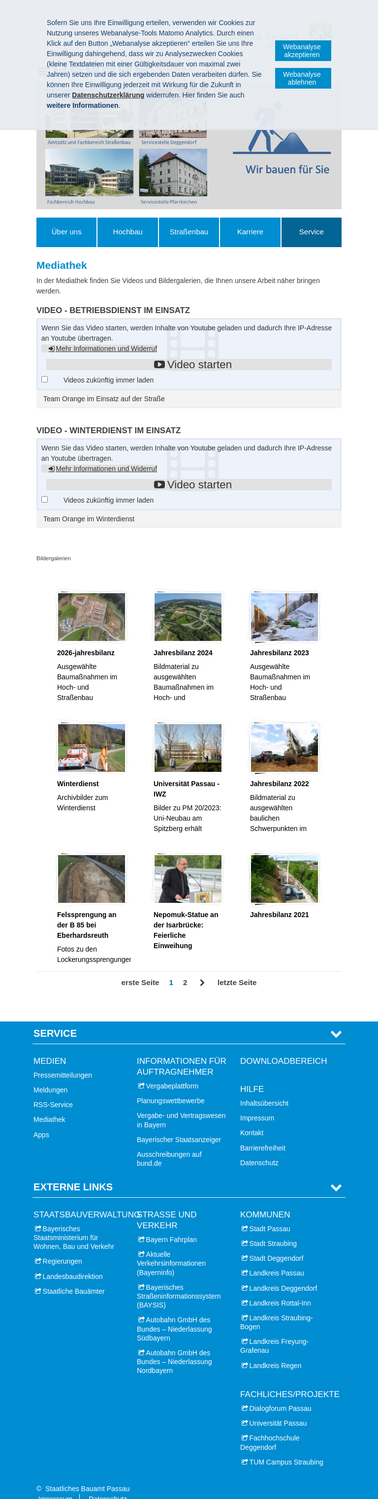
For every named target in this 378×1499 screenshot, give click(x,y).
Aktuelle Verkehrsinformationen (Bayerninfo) (171, 1248)
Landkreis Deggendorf (283, 1272)
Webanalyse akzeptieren (302, 51)
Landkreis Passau (277, 1258)
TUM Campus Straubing (286, 1447)
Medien (49, 1045)
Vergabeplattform (172, 1071)
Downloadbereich (283, 1045)
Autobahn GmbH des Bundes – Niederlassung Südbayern (174, 1313)
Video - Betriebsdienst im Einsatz (113, 310)
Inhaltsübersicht (264, 1088)
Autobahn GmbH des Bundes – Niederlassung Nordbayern (174, 1346)
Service (311, 231)
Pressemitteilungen (62, 1060)
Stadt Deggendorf (277, 1243)
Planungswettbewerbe (171, 1085)
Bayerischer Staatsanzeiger (179, 1124)
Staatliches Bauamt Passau (87, 1473)
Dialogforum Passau (281, 1393)
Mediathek (49, 1104)
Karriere (250, 231)
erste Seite (140, 982)
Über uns (67, 231)
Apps (41, 1119)
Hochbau (128, 231)
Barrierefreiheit (262, 1132)
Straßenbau (189, 231)
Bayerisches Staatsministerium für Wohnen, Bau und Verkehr (73, 1222)
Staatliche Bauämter (74, 1276)
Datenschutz (259, 1147)
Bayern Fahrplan (171, 1224)
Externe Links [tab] (73, 1171)
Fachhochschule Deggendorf (270, 1427)
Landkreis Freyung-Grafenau (274, 1330)
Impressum (257, 1103)
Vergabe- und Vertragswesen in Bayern (181, 1104)
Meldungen (50, 1075)
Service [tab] (55, 1018)
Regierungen (62, 1246)
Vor (202, 983)
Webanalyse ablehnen (302, 78)
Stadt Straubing (273, 1228)
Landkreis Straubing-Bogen (276, 1307)
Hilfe (252, 1074)
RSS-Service (53, 1089)
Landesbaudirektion (73, 1261)
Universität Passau (278, 1408)
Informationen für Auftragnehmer (181, 1051)
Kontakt (251, 1117)
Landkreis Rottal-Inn (280, 1288)
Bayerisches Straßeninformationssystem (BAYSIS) (178, 1281)
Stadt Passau (270, 1213)
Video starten (199, 364)
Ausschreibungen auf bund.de (169, 1143)
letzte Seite (237, 982)
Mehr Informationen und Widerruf (106, 348)
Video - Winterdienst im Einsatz (108, 430)
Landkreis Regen (276, 1350)
